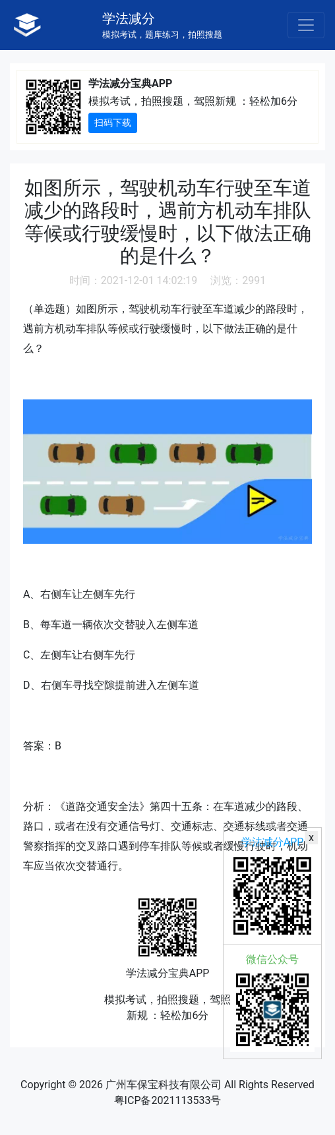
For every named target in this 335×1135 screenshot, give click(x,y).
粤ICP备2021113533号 (168, 1100)
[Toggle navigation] (306, 25)
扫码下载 (112, 122)
